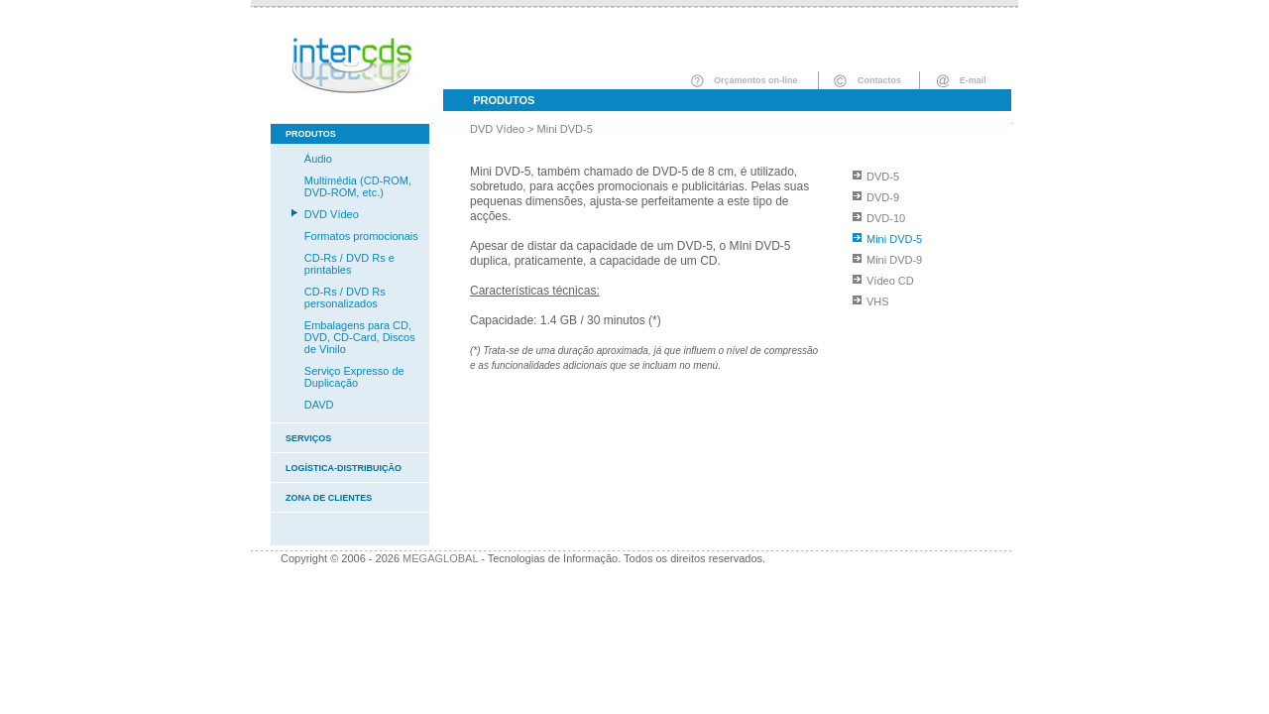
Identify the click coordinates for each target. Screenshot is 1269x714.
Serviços (308, 438)
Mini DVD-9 (894, 260)
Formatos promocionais (361, 236)
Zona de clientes (329, 498)
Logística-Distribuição (344, 468)
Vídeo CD (890, 281)
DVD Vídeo (331, 214)
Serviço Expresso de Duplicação (354, 377)
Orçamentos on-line (756, 80)
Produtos (503, 100)
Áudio (318, 159)
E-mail (973, 80)
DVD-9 (882, 197)
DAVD (319, 405)
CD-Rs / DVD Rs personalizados (345, 297)
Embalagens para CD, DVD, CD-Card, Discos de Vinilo (359, 337)
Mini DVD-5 (565, 129)
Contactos (879, 80)
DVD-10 (885, 218)
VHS (877, 301)
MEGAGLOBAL (440, 558)
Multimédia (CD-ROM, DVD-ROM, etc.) (357, 186)
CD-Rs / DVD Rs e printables (349, 264)
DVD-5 (882, 176)
